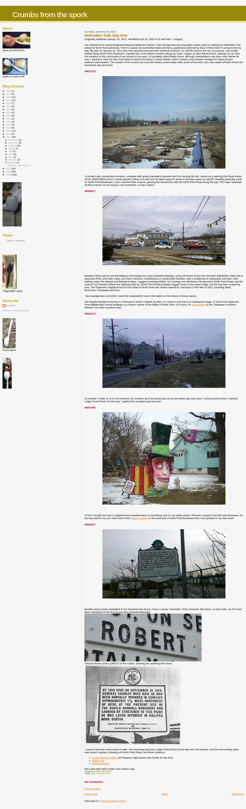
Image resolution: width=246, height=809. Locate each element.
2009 (9, 171)
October (12, 145)
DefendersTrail (103, 773)
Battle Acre (98, 760)
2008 (9, 174)
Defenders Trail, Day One (19, 165)
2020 (9, 109)
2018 (9, 115)
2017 (9, 118)
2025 (9, 94)
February (13, 160)
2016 (9, 121)
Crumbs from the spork (49, 15)
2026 (9, 91)
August (12, 148)
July (10, 151)
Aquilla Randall (100, 763)
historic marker (139, 518)
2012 (9, 134)
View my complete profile (15, 310)
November (13, 143)
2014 (9, 127)
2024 (9, 97)
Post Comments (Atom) (113, 801)
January (12, 162)
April (10, 157)
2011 (9, 137)
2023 (9, 100)
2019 (9, 112)
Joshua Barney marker (104, 757)
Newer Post (90, 794)
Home (164, 794)
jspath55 (10, 305)
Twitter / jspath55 (16, 240)
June (11, 154)
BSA (93, 773)
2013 (9, 130)
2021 (9, 106)
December (13, 140)
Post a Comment (92, 789)
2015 (9, 124)
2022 (9, 103)
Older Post (238, 794)
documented (199, 304)
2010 (9, 168)
